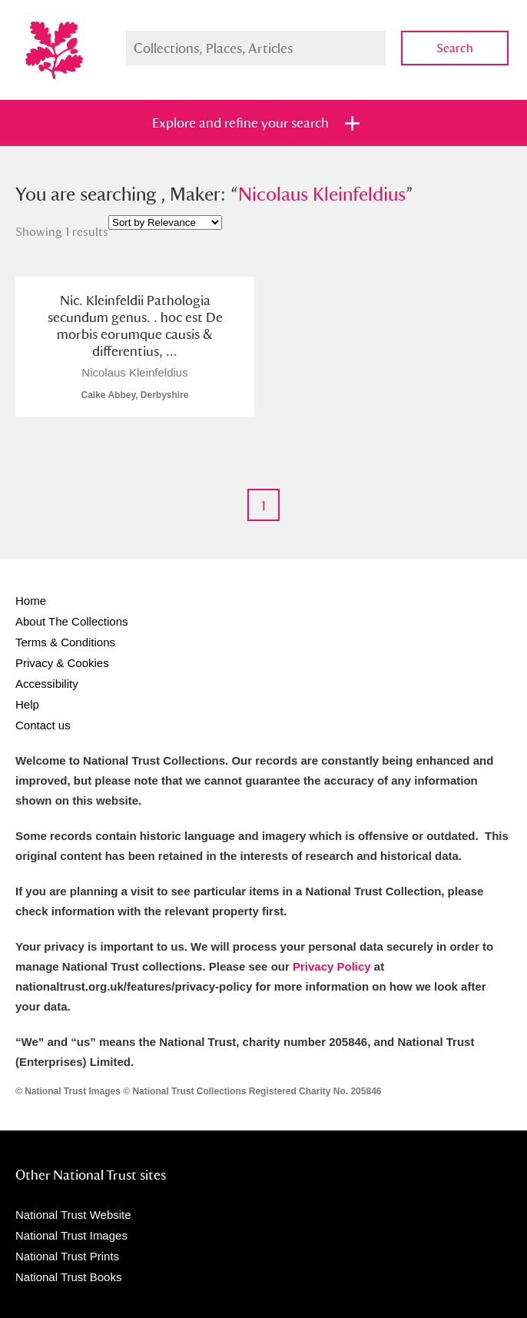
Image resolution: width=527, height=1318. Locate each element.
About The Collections (71, 621)
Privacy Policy (332, 966)
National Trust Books (68, 1276)
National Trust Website (73, 1214)
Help (27, 704)
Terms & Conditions (65, 642)
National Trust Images (71, 1235)
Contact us (43, 725)
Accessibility (46, 683)
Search (454, 48)
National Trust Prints (67, 1256)
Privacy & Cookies (62, 662)
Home (30, 600)
